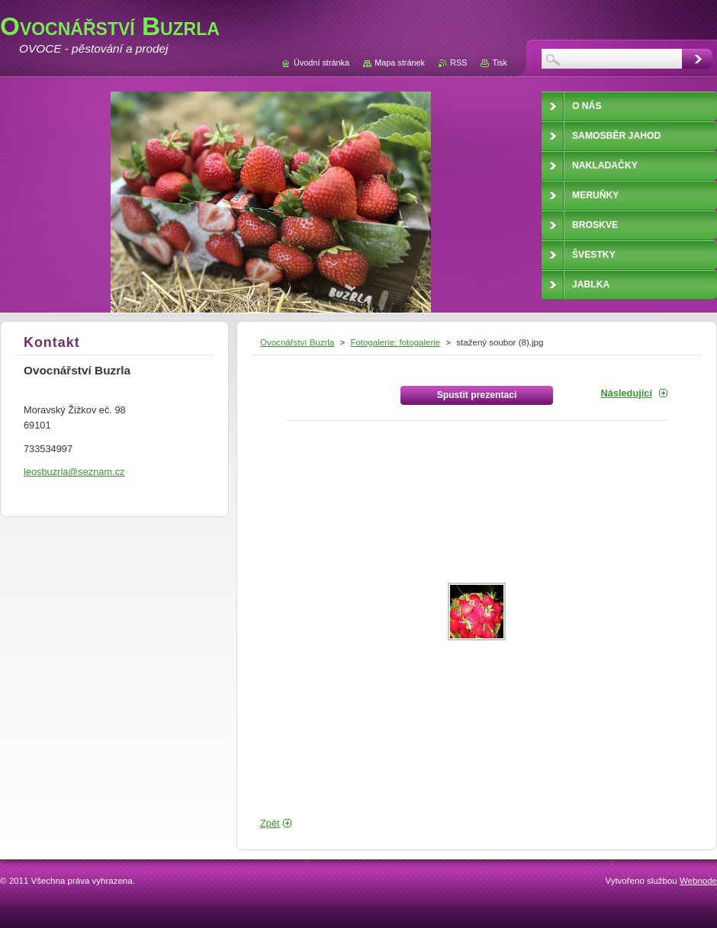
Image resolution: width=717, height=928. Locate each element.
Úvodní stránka (321, 62)
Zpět (270, 823)
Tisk (499, 62)
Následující (626, 393)
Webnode (698, 880)
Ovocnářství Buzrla (297, 342)
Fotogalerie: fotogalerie (395, 342)
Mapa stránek (400, 62)
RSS (458, 62)
